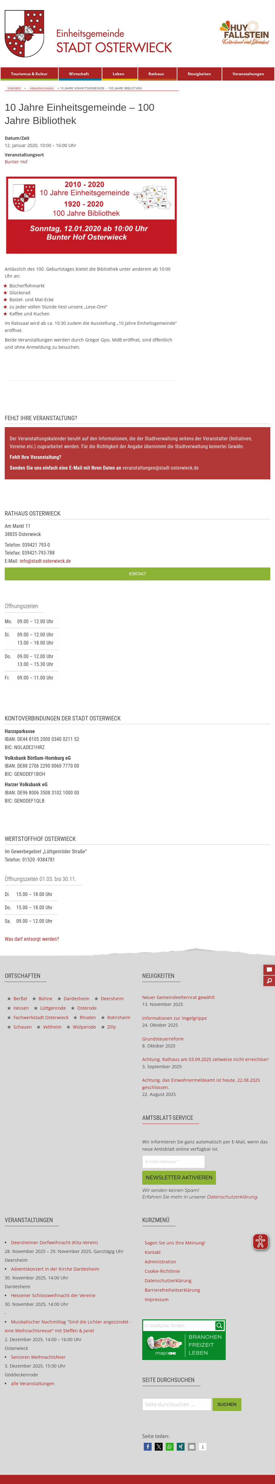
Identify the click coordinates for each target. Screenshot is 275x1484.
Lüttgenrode (50, 1008)
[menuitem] (29, 74)
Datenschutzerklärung (232, 1196)
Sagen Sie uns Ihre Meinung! (175, 1242)
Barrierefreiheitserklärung (172, 1289)
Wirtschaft (79, 73)
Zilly (108, 1027)
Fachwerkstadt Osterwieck (37, 1017)
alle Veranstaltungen (33, 1382)
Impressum (157, 1298)
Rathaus (156, 73)
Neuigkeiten (199, 73)
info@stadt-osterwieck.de (45, 561)
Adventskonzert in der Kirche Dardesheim (55, 1268)
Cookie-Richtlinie (162, 1270)
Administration (160, 1261)
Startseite (13, 88)
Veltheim (49, 1027)
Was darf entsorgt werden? (32, 939)
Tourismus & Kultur (29, 73)
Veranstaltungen (248, 73)
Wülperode (81, 1027)
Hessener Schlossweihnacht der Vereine (53, 1294)
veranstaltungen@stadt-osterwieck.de (160, 468)
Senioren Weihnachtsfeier (38, 1356)
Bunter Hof (16, 162)
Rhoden (84, 1017)
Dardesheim (73, 999)
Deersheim (109, 999)
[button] (148, 1446)
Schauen (19, 1027)
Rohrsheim (115, 1017)
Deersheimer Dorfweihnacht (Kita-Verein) (54, 1241)
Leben (118, 73)
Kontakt (137, 574)
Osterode (84, 1008)
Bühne (42, 999)
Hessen (18, 1008)
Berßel (17, 999)
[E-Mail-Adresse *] (173, 1161)
